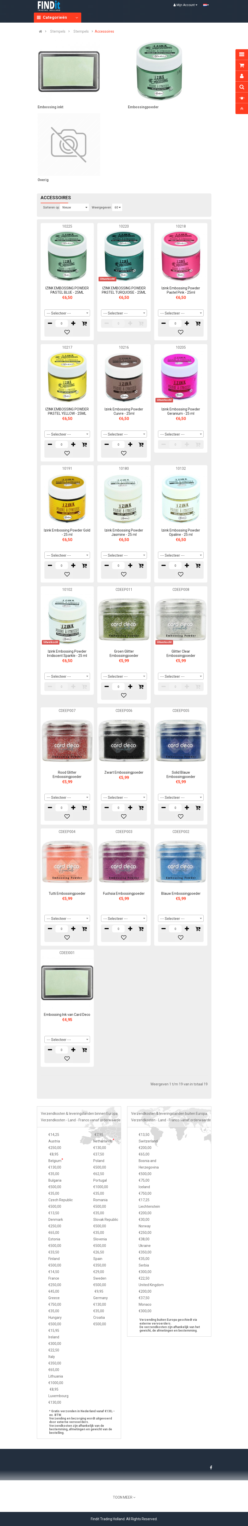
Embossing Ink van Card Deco (67, 1015)
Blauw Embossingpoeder (181, 893)
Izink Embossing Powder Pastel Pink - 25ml (180, 290)
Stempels (57, 31)
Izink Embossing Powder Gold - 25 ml (67, 532)
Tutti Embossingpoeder (67, 893)
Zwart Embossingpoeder (123, 772)
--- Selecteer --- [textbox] (59, 313)
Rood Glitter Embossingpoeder (67, 774)
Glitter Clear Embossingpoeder (181, 653)
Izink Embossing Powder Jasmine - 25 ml (124, 532)
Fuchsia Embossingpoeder (124, 893)
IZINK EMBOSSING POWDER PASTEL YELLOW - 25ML (67, 411)
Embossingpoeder (143, 107)
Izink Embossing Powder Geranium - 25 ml (180, 411)
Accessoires (104, 31)
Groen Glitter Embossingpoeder (124, 653)
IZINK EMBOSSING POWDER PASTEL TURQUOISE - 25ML (124, 290)
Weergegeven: (102, 207)
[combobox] (67, 313)
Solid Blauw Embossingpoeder (181, 774)
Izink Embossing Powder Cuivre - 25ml (124, 411)
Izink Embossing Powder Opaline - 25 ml (180, 532)
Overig (43, 180)
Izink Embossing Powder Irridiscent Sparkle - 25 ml (67, 653)
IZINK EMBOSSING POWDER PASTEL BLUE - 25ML (67, 290)
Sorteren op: (51, 207)
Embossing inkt (50, 107)
